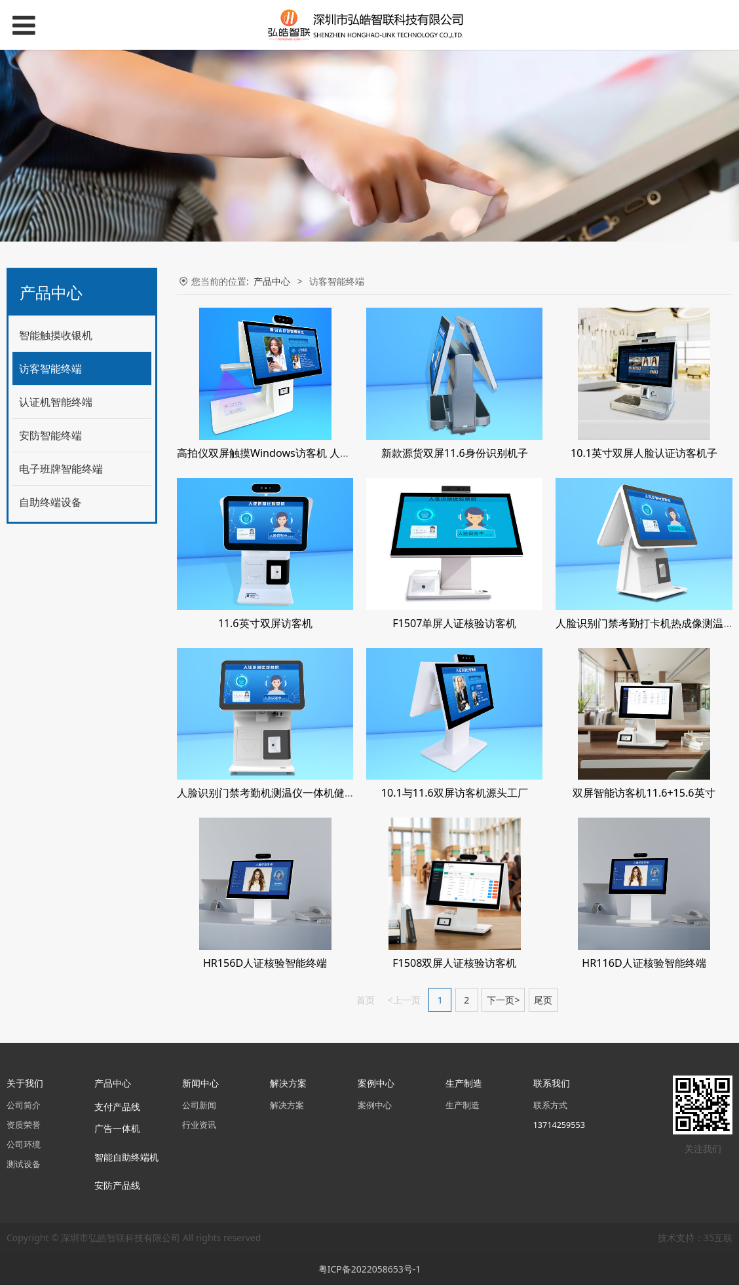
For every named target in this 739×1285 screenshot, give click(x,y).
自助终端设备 (50, 502)
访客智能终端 (50, 368)
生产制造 (462, 1105)
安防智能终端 (50, 435)
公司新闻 (199, 1105)
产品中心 (272, 281)
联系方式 (550, 1105)
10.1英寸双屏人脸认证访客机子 (644, 453)
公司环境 (24, 1144)
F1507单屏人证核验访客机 (454, 623)
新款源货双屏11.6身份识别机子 (454, 453)
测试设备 (24, 1164)
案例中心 (375, 1105)
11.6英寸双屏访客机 (265, 623)
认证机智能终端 (55, 402)
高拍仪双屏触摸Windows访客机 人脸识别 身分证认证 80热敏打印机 (335, 453)
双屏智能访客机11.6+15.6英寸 (644, 793)
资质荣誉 (24, 1125)
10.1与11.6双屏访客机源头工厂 (454, 793)
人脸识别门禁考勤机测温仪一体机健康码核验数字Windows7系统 (328, 793)
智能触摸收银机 (55, 335)
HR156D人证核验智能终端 (265, 963)
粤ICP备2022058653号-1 (369, 1269)
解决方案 (287, 1105)
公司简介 (24, 1105)
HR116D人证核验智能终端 (644, 963)
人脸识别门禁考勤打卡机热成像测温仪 (645, 623)
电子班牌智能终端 (61, 469)
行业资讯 (199, 1125)
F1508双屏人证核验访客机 (454, 963)
